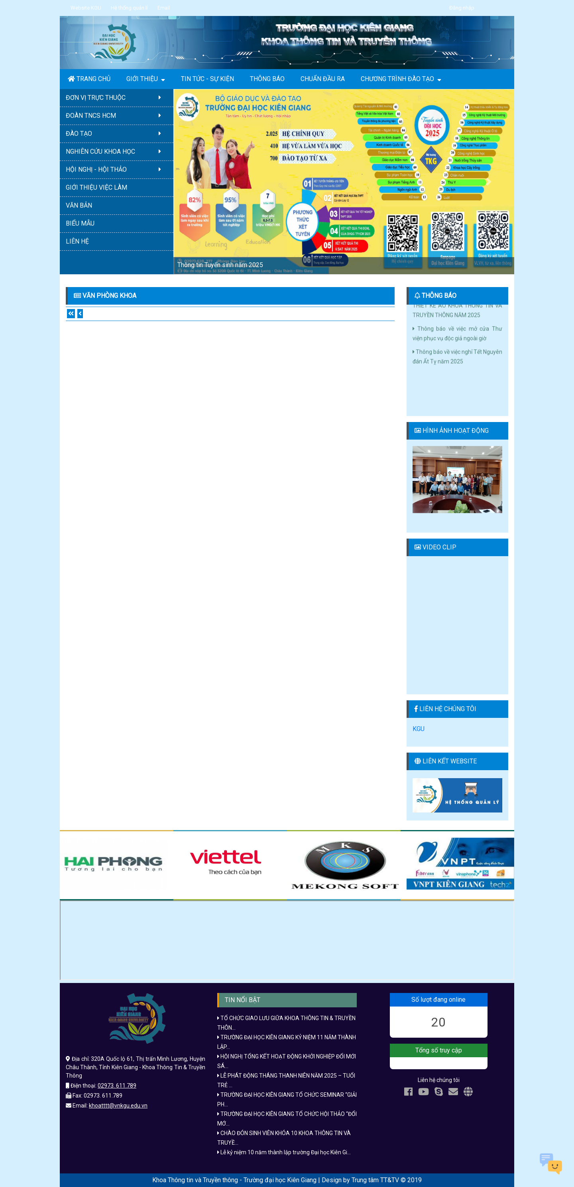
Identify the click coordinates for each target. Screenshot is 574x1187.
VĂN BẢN (79, 205)
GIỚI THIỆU (145, 79)
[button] (198, 181)
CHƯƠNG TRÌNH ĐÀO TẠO (401, 79)
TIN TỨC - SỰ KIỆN (207, 79)
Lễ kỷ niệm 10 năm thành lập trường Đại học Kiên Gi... (284, 1152)
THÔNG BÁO (267, 79)
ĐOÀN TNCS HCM (116, 116)
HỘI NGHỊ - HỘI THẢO (116, 169)
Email (163, 8)
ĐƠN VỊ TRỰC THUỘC (116, 98)
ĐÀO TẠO (116, 134)
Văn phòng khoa (109, 295)
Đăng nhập (461, 8)
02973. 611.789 (117, 1085)
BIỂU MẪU (80, 223)
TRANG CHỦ (89, 79)
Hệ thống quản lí (129, 8)
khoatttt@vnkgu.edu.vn (118, 1105)
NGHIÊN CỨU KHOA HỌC (116, 152)
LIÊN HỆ (77, 241)
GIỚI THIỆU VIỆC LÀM (96, 187)
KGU (419, 729)
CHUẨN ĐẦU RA (323, 79)
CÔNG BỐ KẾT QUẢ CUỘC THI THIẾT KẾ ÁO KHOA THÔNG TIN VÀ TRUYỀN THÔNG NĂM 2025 (457, 309)
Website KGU (86, 8)
